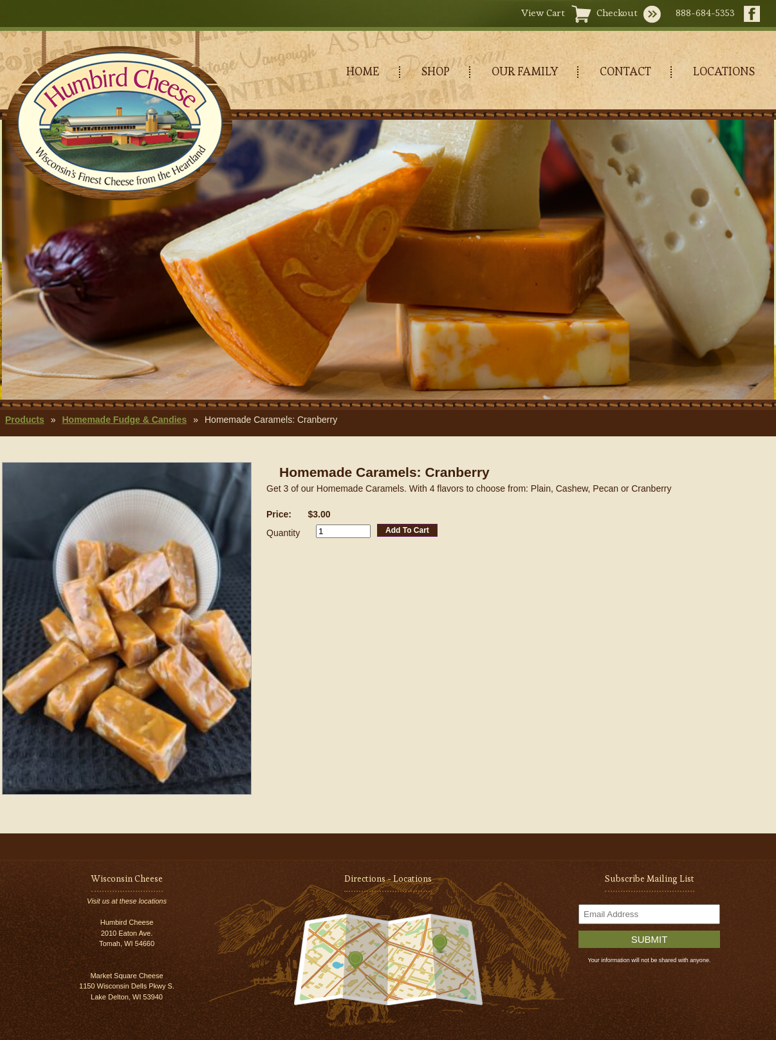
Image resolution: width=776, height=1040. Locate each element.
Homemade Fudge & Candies (124, 419)
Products (24, 419)
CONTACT (625, 71)
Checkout (617, 12)
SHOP (435, 71)
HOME (363, 71)
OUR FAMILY (525, 71)
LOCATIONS (724, 71)
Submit (649, 939)
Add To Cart (407, 530)
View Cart (543, 12)
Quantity (283, 533)
